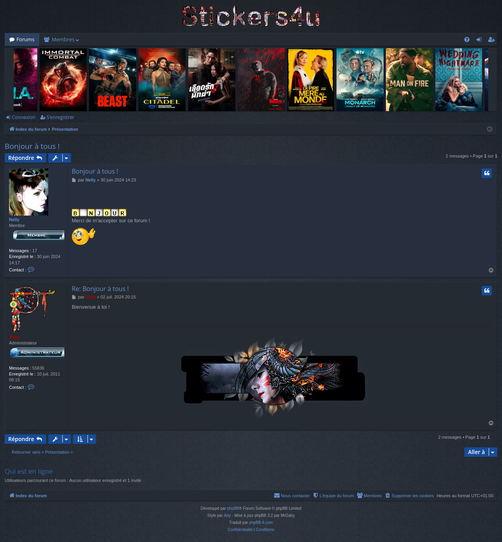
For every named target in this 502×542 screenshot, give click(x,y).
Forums (25, 39)
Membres (63, 39)
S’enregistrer (60, 117)
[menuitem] (467, 39)
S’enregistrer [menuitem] (493, 41)
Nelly (14, 219)
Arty (227, 515)
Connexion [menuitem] (481, 41)
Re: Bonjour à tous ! (100, 289)
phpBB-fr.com (261, 522)
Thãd (14, 337)
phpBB (233, 508)
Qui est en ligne (29, 471)
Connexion (23, 117)
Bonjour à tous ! (32, 146)
